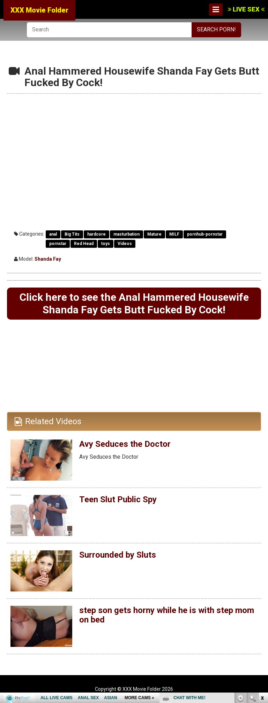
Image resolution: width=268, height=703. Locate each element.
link (262, 594)
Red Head (84, 243)
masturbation (126, 234)
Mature (154, 234)
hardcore (96, 234)
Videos (125, 243)
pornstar (57, 243)
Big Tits (72, 234)
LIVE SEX (246, 9)
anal (53, 234)
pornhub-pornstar (205, 234)
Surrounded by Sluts (117, 555)
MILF (174, 234)
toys (105, 243)
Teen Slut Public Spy (118, 499)
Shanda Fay (48, 259)
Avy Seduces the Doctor (125, 444)
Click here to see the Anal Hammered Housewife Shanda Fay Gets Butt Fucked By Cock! (134, 303)
